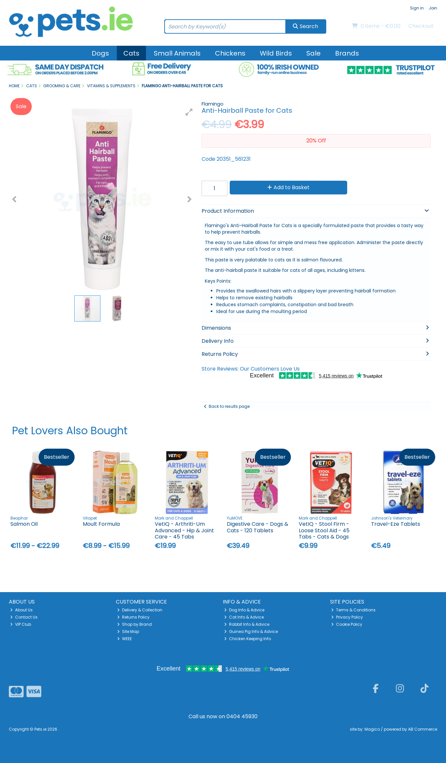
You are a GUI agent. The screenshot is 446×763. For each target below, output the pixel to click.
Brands (347, 53)
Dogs (100, 53)
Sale (313, 53)
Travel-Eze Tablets (395, 524)
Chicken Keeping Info (247, 638)
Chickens (230, 53)
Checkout (421, 26)
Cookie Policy (346, 624)
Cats (131, 53)
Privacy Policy (347, 617)
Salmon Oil (24, 524)
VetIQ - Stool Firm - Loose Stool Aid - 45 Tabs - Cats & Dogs (324, 530)
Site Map (128, 631)
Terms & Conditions (353, 610)
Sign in (417, 8)
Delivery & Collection (139, 610)
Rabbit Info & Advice (246, 624)
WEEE (124, 638)
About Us (21, 610)
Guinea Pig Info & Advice (251, 631)
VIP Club (20, 624)
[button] (189, 112)
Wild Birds (276, 53)
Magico (372, 729)
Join (433, 8)
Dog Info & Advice (244, 610)
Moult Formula (101, 524)
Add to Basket (288, 187)
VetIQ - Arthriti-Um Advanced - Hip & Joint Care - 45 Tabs (184, 530)
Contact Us (24, 617)
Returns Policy (133, 617)
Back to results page (229, 406)
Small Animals (177, 53)
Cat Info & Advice (244, 617)
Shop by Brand (134, 624)
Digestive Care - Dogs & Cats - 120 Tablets (257, 527)
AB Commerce (422, 729)
